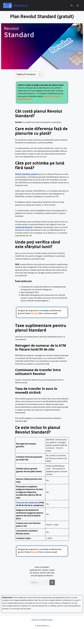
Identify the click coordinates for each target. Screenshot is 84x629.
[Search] (52, 582)
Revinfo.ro (21, 5)
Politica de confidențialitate (42, 619)
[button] (71, 5)
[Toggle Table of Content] (39, 74)
